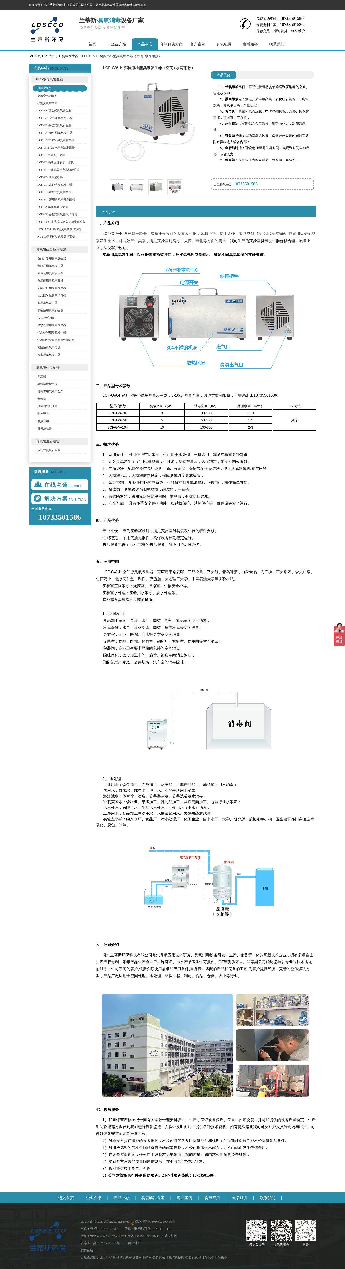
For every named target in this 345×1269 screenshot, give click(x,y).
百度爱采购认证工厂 (95, 1257)
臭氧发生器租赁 (48, 441)
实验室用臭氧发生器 (50, 310)
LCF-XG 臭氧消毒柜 (50, 177)
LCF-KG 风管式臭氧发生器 (54, 192)
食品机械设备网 (131, 1257)
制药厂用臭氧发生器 (50, 265)
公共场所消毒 (46, 317)
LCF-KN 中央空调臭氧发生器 (55, 140)
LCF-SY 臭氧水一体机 (51, 155)
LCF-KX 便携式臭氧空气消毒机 (57, 214)
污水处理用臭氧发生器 (51, 332)
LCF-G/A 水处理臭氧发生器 (54, 184)
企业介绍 (118, 44)
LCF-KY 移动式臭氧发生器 (54, 110)
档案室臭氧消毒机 (48, 347)
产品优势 (223, 75)
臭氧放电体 (44, 428)
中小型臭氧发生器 (49, 79)
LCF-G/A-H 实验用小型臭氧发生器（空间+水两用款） (122, 56)
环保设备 (208, 1257)
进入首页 (66, 1198)
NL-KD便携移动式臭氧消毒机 (56, 236)
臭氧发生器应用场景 (51, 249)
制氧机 (41, 399)
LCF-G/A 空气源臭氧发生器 (54, 118)
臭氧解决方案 (171, 44)
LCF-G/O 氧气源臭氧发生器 (54, 132)
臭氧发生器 (70, 56)
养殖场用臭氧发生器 (50, 273)
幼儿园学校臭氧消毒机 (51, 295)
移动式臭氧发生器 (48, 450)
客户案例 (197, 44)
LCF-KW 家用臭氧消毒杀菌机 (56, 199)
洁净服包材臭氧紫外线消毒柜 (56, 340)
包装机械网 (160, 1257)
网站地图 (134, 1243)
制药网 (147, 1257)
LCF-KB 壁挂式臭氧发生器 (54, 125)
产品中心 (145, 44)
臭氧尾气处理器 (47, 406)
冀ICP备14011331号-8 (107, 1243)
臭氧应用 (224, 44)
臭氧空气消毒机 (47, 95)
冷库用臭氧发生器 (48, 354)
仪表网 (114, 1257)
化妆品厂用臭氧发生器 (51, 288)
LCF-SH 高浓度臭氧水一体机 (55, 162)
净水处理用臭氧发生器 (51, 325)
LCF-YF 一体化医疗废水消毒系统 (58, 170)
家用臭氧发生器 (47, 303)
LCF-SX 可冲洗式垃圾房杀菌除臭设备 (61, 221)
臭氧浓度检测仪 (47, 384)
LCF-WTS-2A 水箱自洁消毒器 (56, 147)
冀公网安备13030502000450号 (155, 1221)
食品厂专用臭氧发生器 (51, 258)
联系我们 (276, 44)
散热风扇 (43, 421)
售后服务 (250, 44)
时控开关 (43, 413)
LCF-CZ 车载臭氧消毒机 (52, 207)
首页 (92, 44)
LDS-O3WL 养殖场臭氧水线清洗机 (59, 229)
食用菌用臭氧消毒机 (50, 280)
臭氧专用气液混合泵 (50, 391)
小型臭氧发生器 (47, 103)
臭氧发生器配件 (48, 367)
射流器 (41, 376)
